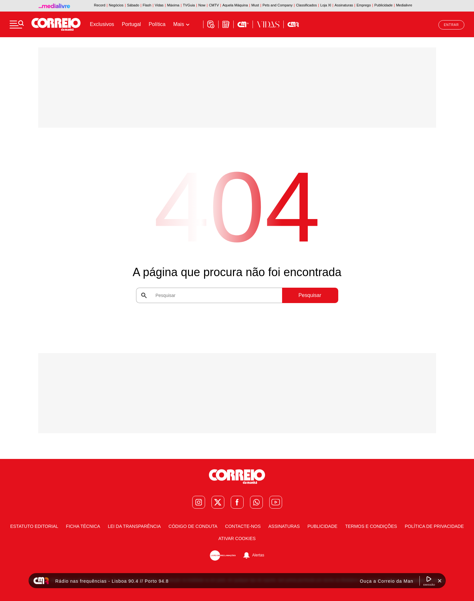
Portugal (131, 24)
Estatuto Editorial (34, 526)
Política (157, 24)
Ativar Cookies (236, 538)
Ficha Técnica (83, 526)
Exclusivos (102, 24)
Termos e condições (371, 526)
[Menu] (17, 24)
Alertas (258, 555)
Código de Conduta (192, 526)
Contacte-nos (243, 526)
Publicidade (322, 526)
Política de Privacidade (434, 526)
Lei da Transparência (134, 526)
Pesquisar (309, 295)
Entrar (451, 25)
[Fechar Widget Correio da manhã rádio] (439, 580)
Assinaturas (284, 526)
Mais (178, 24)
